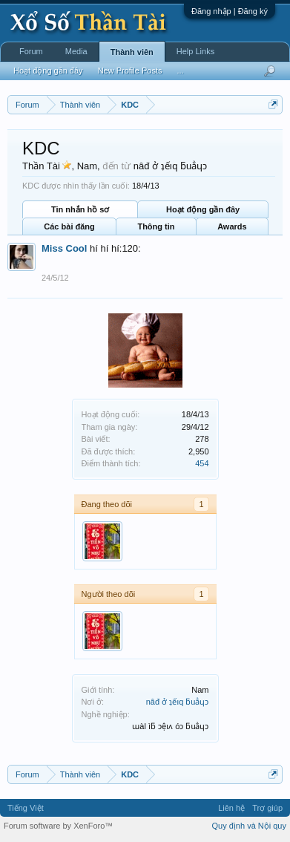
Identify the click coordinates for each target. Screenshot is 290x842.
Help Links (195, 51)
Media (76, 51)
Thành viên (132, 52)
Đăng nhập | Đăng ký (229, 11)
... (180, 70)
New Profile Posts (130, 70)
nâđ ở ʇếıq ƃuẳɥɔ (177, 701)
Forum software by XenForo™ (58, 825)
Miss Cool (64, 248)
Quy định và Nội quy (249, 825)
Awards (232, 226)
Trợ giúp (267, 807)
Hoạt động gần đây (203, 209)
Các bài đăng (69, 226)
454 (201, 463)
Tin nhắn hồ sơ (80, 209)
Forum (31, 51)
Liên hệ (231, 807)
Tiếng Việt (25, 807)
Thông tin (155, 226)
